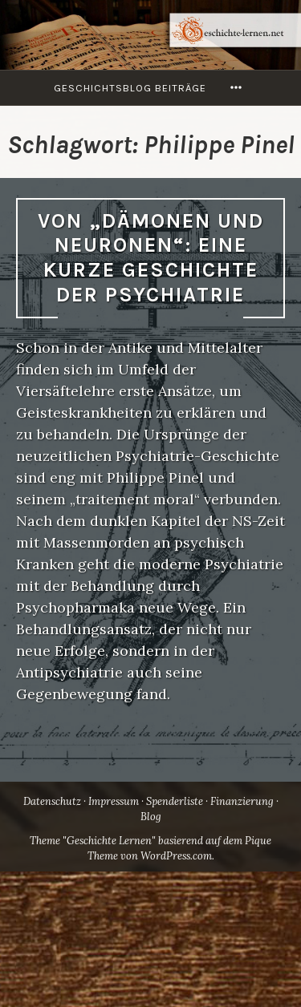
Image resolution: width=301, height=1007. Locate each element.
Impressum (113, 801)
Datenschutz (52, 801)
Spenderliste (174, 801)
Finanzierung (242, 801)
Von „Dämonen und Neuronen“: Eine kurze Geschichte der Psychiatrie (151, 257)
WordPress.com (176, 856)
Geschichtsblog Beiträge (130, 88)
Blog (150, 816)
